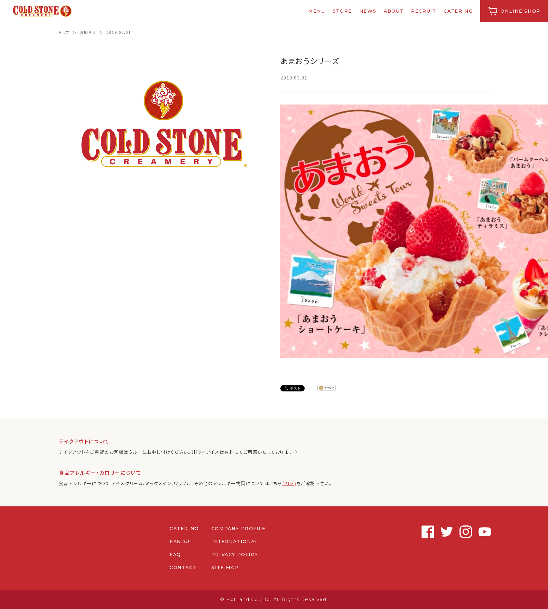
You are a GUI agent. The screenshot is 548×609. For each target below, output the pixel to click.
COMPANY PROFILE (238, 528)
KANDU (180, 541)
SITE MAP (225, 567)
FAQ (175, 554)
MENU (316, 11)
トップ (64, 32)
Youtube (482, 531)
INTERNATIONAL (234, 541)
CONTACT (183, 567)
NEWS (367, 11)
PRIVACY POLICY (234, 554)
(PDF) (289, 483)
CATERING (458, 11)
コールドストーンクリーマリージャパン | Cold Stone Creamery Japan (42, 11)
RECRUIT (423, 11)
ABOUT (393, 11)
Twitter (445, 531)
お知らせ (88, 32)
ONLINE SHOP (520, 11)
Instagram (464, 531)
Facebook (426, 531)
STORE (342, 11)
